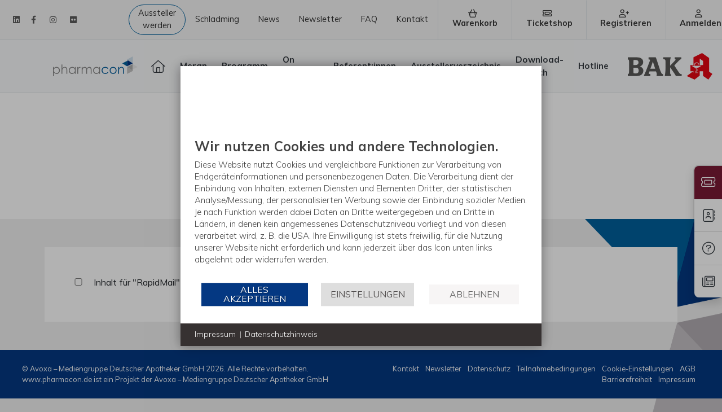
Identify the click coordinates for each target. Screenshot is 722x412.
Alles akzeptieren (254, 294)
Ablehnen (474, 294)
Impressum (215, 334)
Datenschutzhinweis (281, 334)
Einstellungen (368, 294)
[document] (361, 209)
